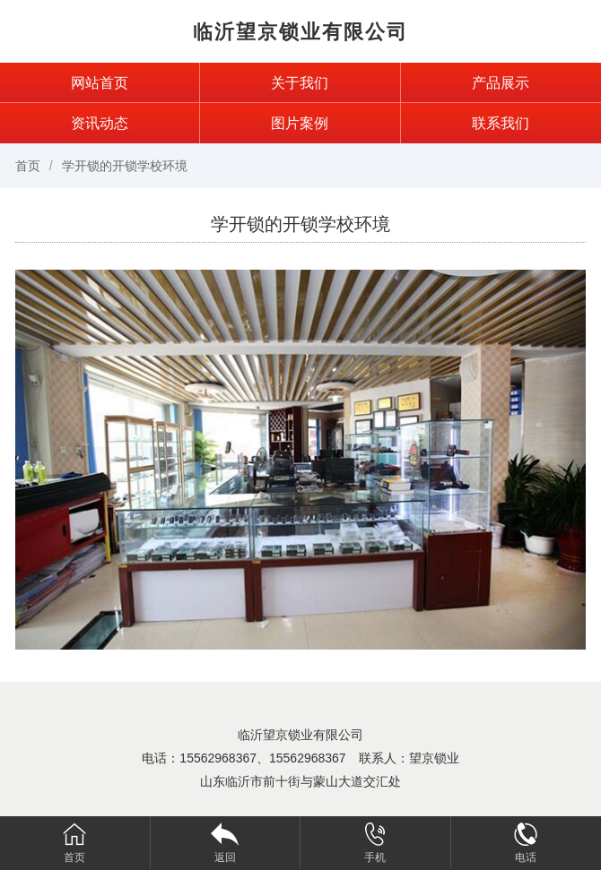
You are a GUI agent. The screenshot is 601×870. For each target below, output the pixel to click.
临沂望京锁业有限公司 (300, 32)
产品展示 (500, 82)
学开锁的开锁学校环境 (124, 166)
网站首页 (99, 82)
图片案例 (299, 123)
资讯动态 (99, 123)
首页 (27, 166)
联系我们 (500, 123)
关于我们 (299, 82)
